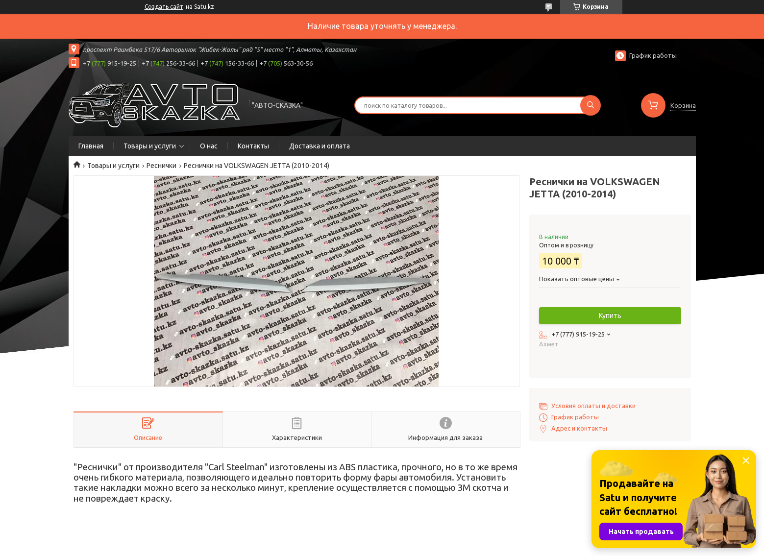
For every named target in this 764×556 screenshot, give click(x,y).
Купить (610, 315)
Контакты (253, 146)
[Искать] (590, 105)
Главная (90, 146)
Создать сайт (164, 6)
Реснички (161, 165)
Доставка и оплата (319, 146)
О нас (209, 146)
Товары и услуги (149, 146)
